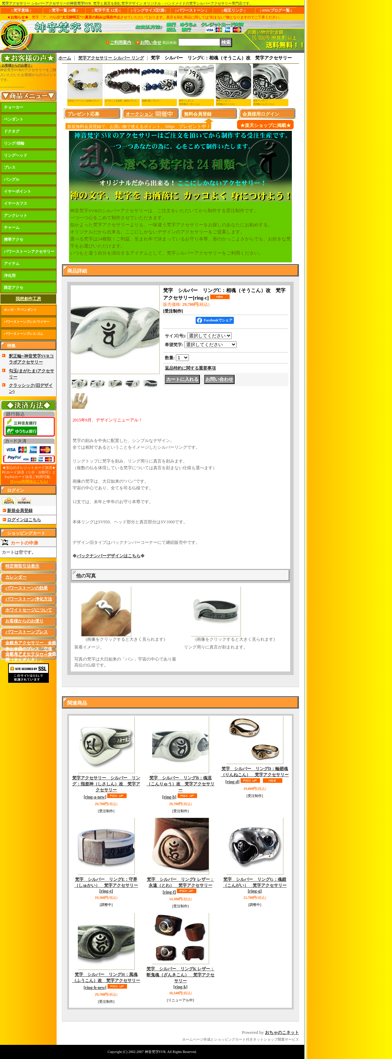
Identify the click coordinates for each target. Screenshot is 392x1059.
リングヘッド (15, 155)
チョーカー (13, 107)
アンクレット (15, 215)
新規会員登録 (20, 510)
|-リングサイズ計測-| (148, 10)
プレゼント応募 (83, 114)
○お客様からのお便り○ (16, 65)
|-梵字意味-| (21, 10)
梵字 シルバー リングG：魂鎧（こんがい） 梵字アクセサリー (255, 885)
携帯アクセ (13, 239)
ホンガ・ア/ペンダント (20, 310)
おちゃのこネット (282, 1032)
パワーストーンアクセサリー (29, 251)
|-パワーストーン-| (191, 10)
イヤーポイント (17, 191)
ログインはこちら (24, 519)
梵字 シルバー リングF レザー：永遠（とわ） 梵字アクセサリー (180, 886)
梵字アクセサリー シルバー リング (111, 58)
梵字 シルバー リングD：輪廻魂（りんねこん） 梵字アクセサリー (255, 775)
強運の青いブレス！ (151, 101)
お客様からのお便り (24, 620)
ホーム (64, 58)
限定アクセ (13, 287)
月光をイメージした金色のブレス (83, 101)
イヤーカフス (15, 203)
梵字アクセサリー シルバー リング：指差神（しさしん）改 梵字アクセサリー (106, 787)
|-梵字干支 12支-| (106, 10)
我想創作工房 (28, 298)
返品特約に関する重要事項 (190, 368)
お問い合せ (150, 42)
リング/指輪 (14, 143)
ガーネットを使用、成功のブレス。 (122, 101)
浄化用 (10, 275)
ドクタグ (11, 131)
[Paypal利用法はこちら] (29, 481)
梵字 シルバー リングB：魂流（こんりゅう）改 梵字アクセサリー (180, 787)
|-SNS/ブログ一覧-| (276, 10)
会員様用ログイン (260, 114)
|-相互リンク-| (233, 10)
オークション (139, 114)
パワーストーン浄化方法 (28, 599)
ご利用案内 (120, 42)
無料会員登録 (198, 114)
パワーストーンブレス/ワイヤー (27, 322)
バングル (11, 179)
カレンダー (16, 577)
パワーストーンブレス (26, 631)
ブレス (10, 167)
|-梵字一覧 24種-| (64, 10)
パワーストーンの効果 (26, 588)
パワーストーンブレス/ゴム (23, 334)
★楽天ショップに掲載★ (265, 125)
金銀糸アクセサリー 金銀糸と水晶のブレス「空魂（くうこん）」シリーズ (30, 648)
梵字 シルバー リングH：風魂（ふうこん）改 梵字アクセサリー (106, 981)
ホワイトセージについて (28, 609)
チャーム (11, 227)
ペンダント (13, 119)
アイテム (11, 263)
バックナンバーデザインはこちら (108, 555)
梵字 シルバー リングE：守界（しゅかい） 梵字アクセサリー (106, 885)
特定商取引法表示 (22, 566)
